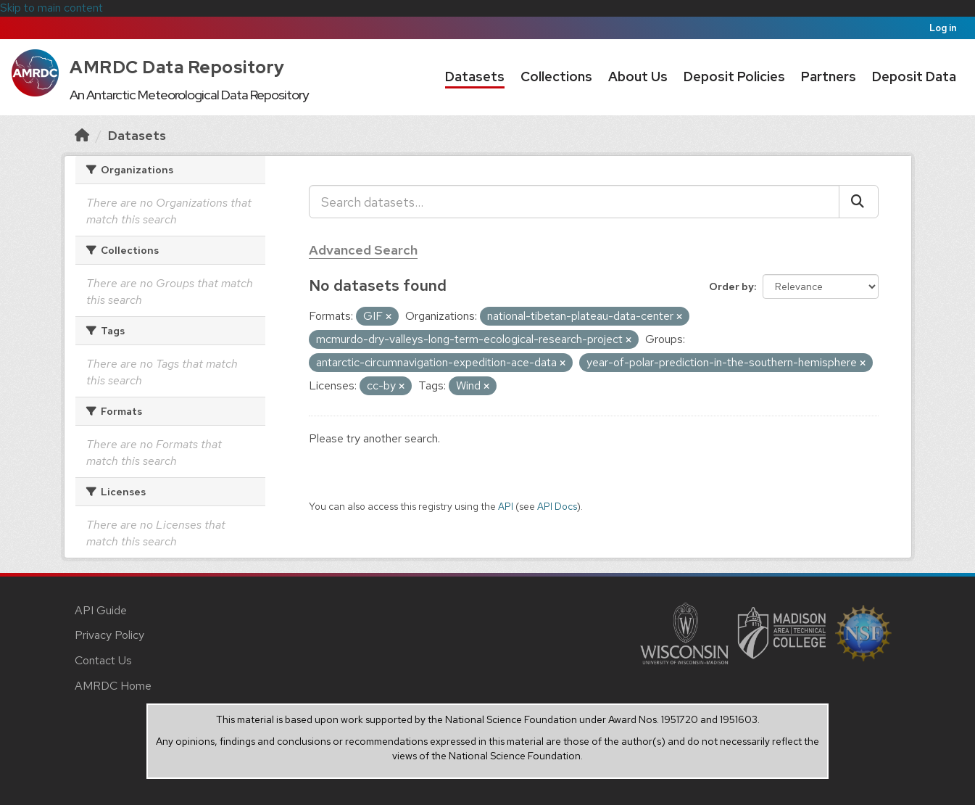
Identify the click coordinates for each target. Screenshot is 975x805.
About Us (638, 76)
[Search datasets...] (574, 201)
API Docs (557, 506)
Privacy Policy (109, 635)
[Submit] (859, 201)
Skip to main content (51, 7)
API (505, 506)
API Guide (101, 610)
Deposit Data (914, 76)
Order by (731, 286)
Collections (556, 76)
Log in (943, 28)
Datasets (475, 76)
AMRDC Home (113, 685)
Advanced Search (363, 250)
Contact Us (103, 660)
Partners (828, 76)
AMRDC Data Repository (177, 67)
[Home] (82, 135)
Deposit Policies (734, 76)
